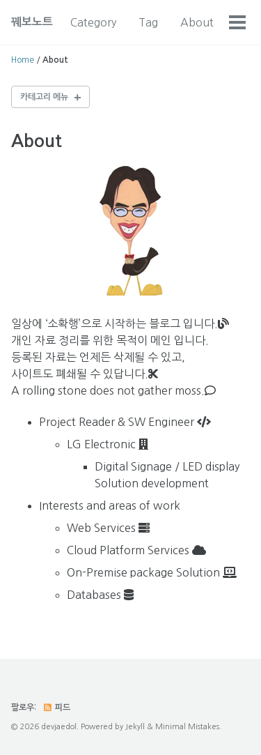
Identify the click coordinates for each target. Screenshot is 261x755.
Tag (148, 22)
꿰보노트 (32, 22)
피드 (56, 707)
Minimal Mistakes (187, 727)
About (197, 22)
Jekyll (135, 727)
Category (93, 22)
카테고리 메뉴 (44, 97)
